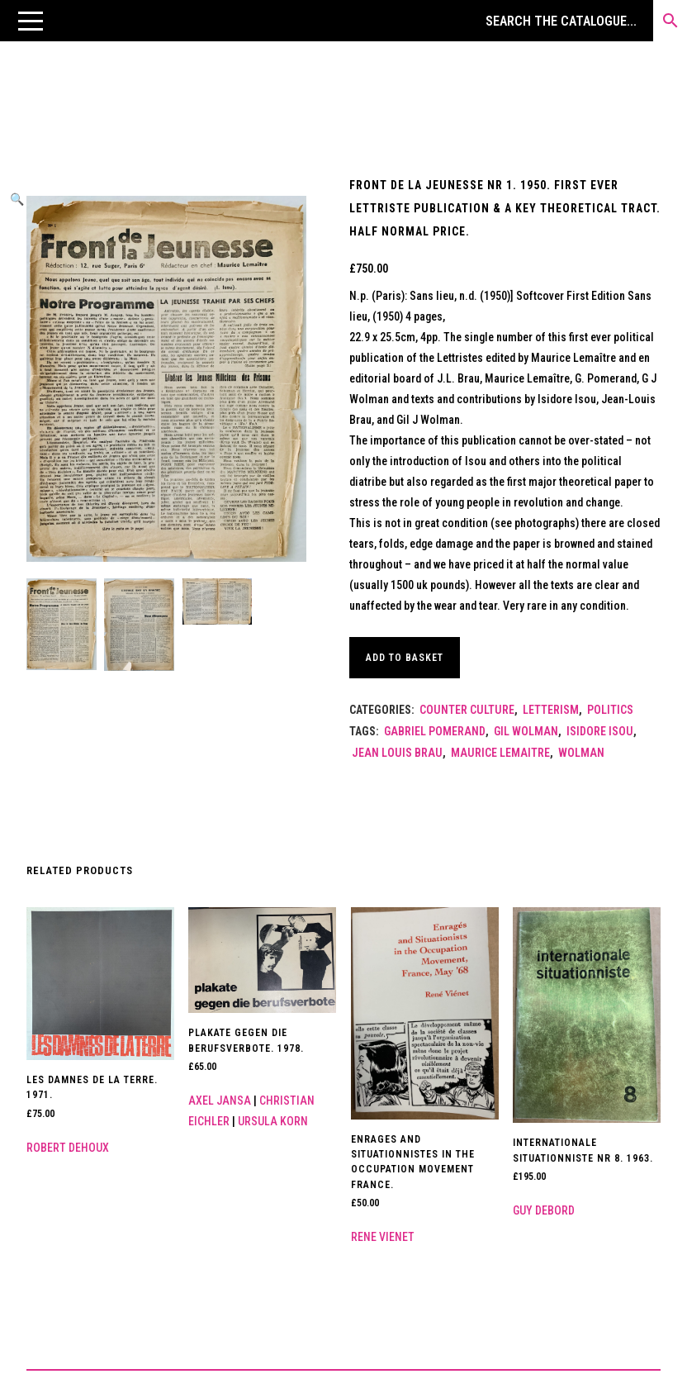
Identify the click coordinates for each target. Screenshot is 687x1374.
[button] (30, 20)
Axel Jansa (219, 1100)
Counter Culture (466, 709)
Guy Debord (544, 1210)
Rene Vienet (383, 1236)
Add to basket (407, 657)
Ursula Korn (273, 1121)
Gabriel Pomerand (435, 731)
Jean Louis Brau (397, 752)
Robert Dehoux (67, 1147)
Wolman (581, 752)
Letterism (551, 709)
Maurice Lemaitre (500, 752)
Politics (610, 709)
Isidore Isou (599, 731)
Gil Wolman (526, 731)
